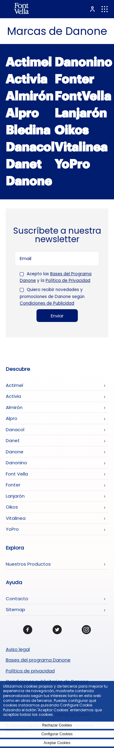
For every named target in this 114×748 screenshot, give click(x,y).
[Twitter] (57, 629)
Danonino (83, 62)
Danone (29, 181)
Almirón (30, 96)
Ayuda (14, 582)
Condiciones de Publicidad (47, 303)
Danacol (30, 147)
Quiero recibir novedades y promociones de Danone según (52, 296)
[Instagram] (86, 629)
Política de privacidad (30, 671)
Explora (15, 548)
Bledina (28, 130)
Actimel (29, 62)
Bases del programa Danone (38, 660)
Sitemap (15, 609)
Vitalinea (81, 147)
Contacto (17, 598)
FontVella (83, 96)
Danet (24, 164)
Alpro (22, 113)
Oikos (72, 130)
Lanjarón (81, 113)
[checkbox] (22, 274)
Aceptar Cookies (56, 743)
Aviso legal (18, 649)
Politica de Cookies (72, 714)
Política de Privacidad (68, 280)
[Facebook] (27, 629)
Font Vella (17, 474)
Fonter (74, 79)
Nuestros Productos (28, 564)
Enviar (57, 316)
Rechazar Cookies (57, 725)
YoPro (72, 164)
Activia (26, 79)
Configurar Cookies (57, 734)
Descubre (18, 369)
